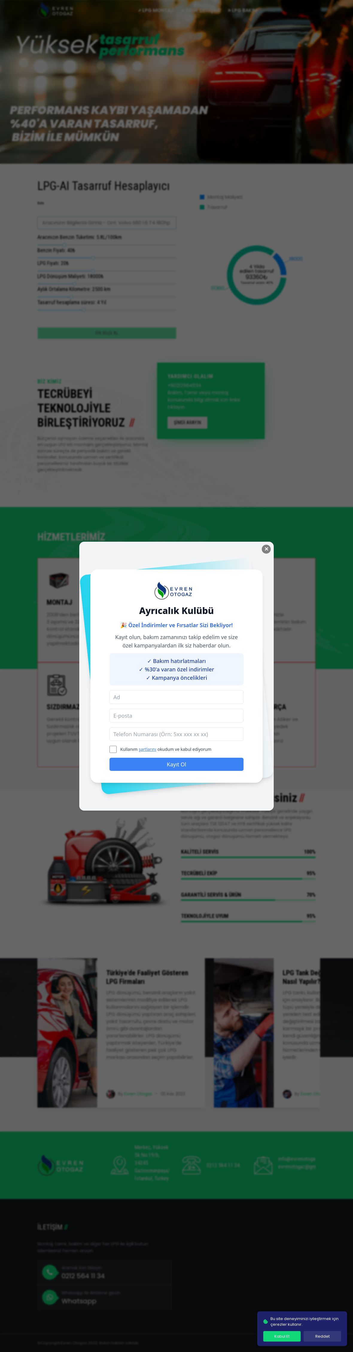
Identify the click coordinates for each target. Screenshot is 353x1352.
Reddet (322, 1336)
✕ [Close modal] (266, 549)
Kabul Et (282, 1336)
